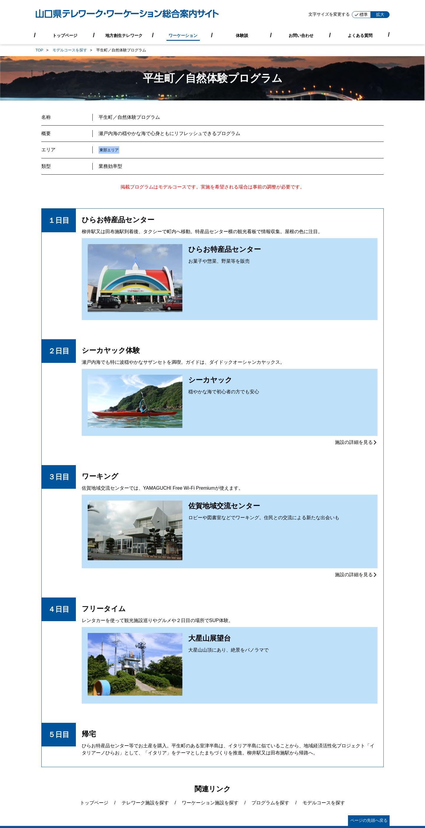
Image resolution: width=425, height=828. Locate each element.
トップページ (65, 35)
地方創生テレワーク (124, 35)
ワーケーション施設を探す (210, 802)
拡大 (380, 14)
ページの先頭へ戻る (369, 820)
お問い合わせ (301, 35)
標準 (361, 14)
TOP (39, 50)
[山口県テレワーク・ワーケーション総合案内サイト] (127, 14)
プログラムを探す (270, 802)
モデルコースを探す (70, 50)
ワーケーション (183, 35)
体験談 (242, 35)
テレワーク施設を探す (145, 802)
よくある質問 (360, 35)
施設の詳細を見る (356, 442)
